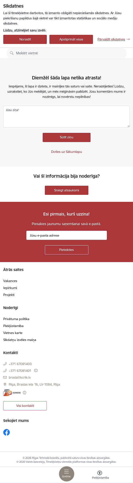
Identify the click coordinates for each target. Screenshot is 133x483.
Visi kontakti (25, 406)
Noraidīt (25, 39)
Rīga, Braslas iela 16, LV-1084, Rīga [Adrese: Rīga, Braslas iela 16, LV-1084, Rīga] (34, 384)
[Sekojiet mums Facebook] (6, 432)
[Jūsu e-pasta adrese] (66, 235)
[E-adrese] (12, 392)
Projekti (8, 295)
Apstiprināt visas (71, 39)
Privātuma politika (16, 319)
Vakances (10, 281)
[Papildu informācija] (35, 370)
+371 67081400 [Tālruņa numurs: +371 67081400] (20, 364)
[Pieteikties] (66, 249)
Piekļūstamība (13, 326)
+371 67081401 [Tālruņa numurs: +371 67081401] (20, 371)
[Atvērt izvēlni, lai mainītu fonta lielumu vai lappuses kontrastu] (99, 475)
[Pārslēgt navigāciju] (66, 473)
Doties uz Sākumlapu (66, 152)
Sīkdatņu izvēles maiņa (19, 340)
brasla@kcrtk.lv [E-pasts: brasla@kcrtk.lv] (20, 377)
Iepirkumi (10, 288)
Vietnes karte (12, 333)
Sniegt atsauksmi (66, 190)
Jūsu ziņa (12, 110)
